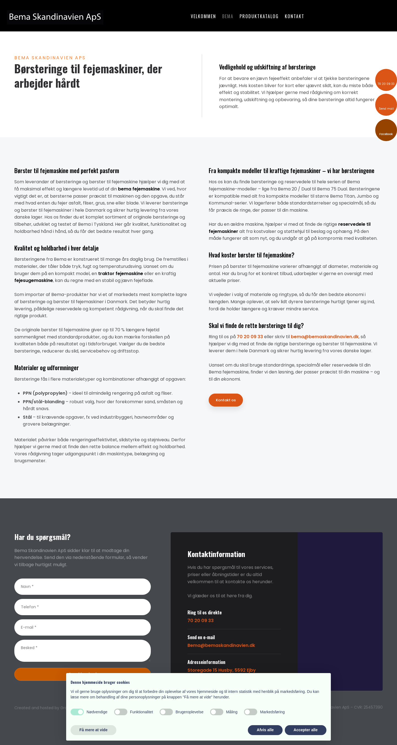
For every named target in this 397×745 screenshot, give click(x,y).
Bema (228, 16)
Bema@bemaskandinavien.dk (221, 645)
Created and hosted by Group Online (50, 708)
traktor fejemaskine (120, 273)
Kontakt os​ (226, 400)
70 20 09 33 (250, 336)
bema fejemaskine (139, 189)
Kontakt (294, 16)
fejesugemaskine (33, 280)
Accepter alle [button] (306, 730)
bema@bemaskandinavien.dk (325, 336)
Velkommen (203, 16)
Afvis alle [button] (265, 730)
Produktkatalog (259, 16)
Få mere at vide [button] (93, 730)
